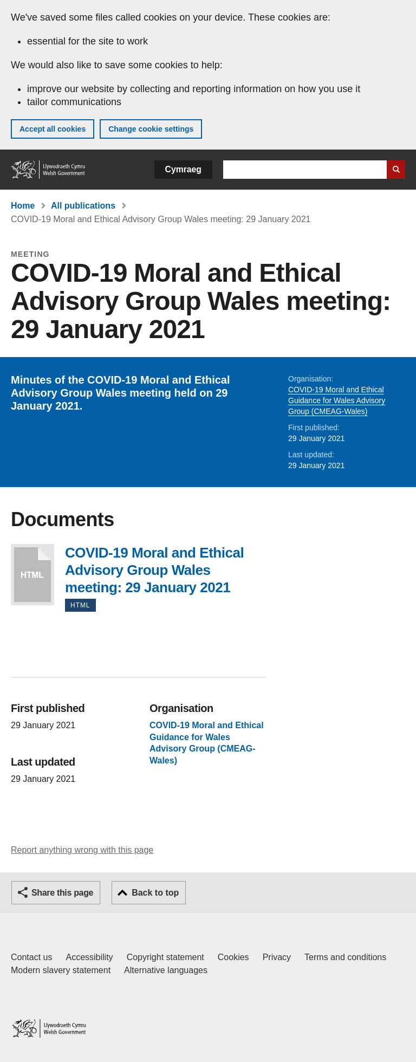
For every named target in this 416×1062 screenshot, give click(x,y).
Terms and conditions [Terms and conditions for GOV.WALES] (345, 957)
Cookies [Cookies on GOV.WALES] (233, 957)
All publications (83, 205)
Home (23, 205)
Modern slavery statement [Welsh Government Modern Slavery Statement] (60, 970)
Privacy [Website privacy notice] (277, 957)
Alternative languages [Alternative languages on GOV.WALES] (165, 970)
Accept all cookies (53, 129)
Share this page (62, 892)
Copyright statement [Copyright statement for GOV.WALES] (165, 957)
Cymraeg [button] (183, 169)
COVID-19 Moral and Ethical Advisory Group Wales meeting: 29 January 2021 (32, 574)
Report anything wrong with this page (82, 849)
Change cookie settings (150, 129)
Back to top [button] (155, 892)
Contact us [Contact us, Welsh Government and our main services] (31, 957)
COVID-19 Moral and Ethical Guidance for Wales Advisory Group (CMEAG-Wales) (336, 400)
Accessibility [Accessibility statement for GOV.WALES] (89, 957)
